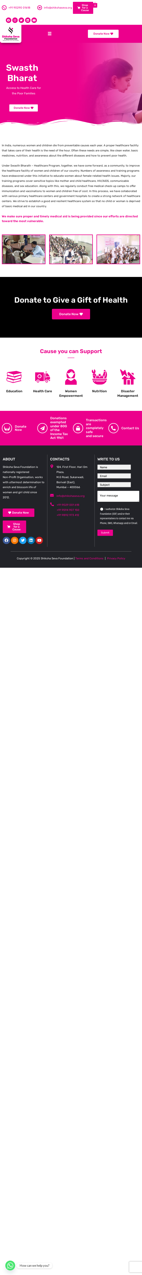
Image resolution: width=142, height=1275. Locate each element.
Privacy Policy (116, 558)
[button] (50, 33)
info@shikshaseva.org (58, 7)
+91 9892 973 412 (68, 515)
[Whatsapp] (10, 1265)
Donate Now (20, 428)
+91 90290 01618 (19, 7)
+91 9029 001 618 (68, 505)
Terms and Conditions (89, 558)
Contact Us (130, 428)
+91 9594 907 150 (68, 510)
